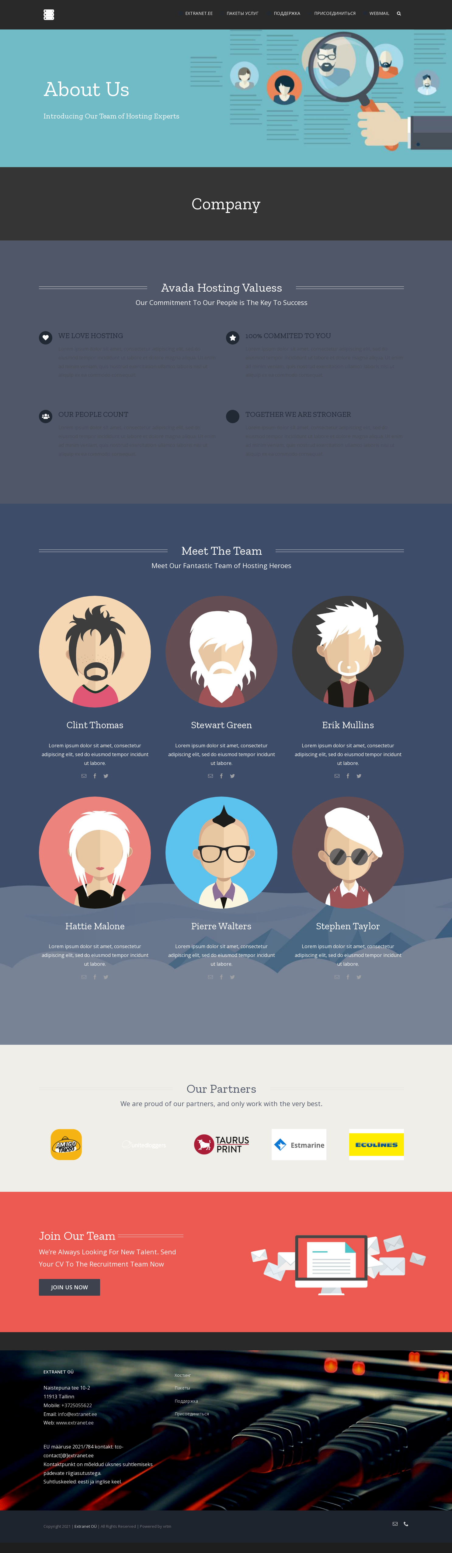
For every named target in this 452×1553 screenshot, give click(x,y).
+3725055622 (76, 1405)
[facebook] (94, 775)
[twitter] (105, 775)
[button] (399, 13)
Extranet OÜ (86, 1526)
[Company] (226, 83)
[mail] (84, 775)
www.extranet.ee (75, 1422)
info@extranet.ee (77, 1414)
